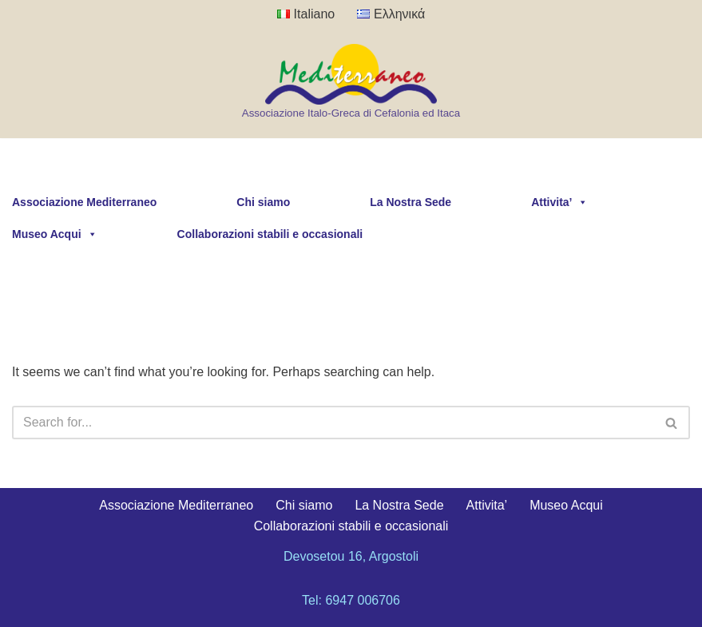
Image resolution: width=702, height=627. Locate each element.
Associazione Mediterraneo (84, 202)
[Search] (333, 422)
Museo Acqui (54, 234)
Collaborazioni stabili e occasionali (270, 234)
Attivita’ (559, 202)
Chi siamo (263, 202)
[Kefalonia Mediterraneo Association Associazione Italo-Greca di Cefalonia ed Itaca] (351, 83)
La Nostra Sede (410, 202)
